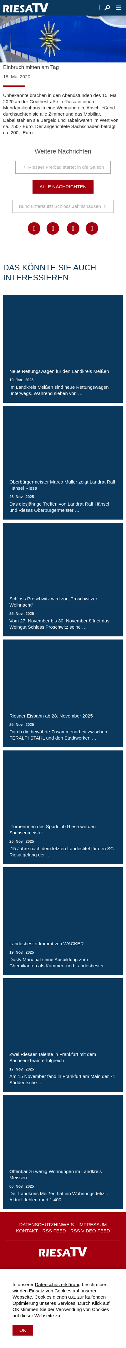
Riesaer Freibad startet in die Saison (66, 167)
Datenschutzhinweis (46, 1224)
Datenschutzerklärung (58, 1284)
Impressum (92, 1224)
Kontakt (27, 1230)
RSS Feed (54, 1230)
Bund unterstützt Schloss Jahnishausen (60, 206)
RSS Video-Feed (90, 1230)
